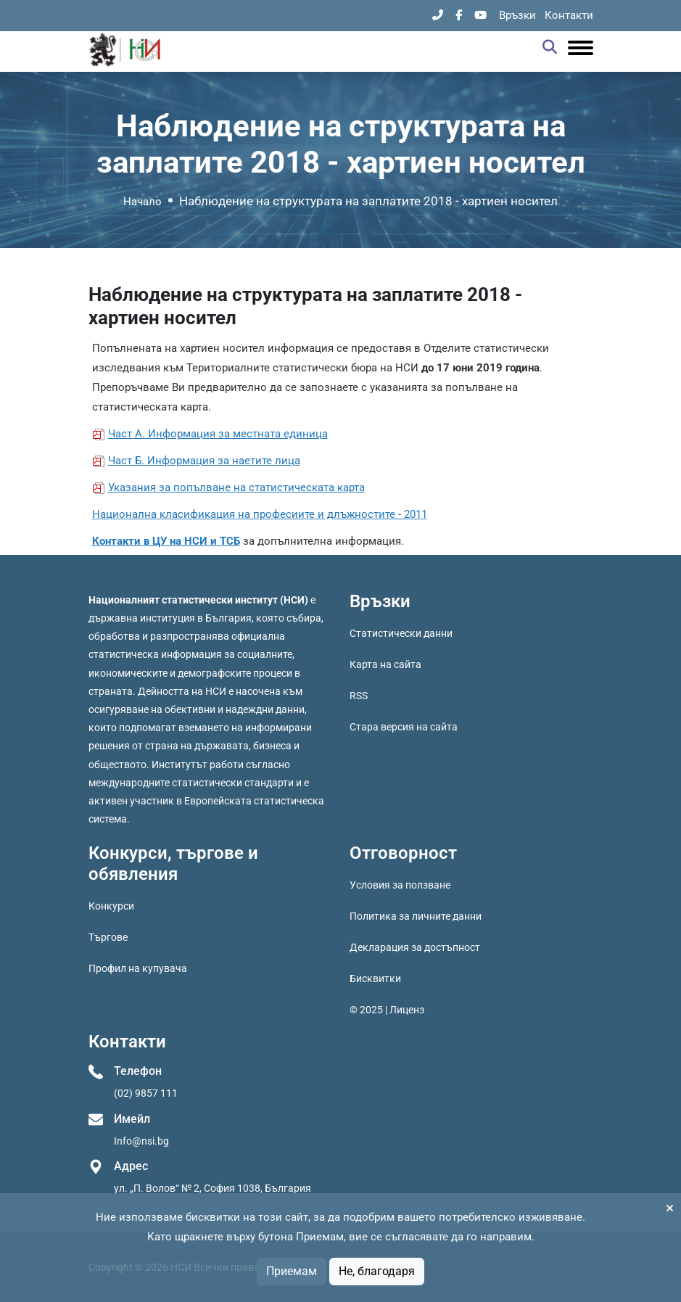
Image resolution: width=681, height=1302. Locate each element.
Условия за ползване (400, 885)
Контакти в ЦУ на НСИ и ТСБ (166, 541)
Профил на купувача (137, 968)
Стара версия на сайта (404, 727)
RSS (359, 695)
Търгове (108, 937)
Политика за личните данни (416, 916)
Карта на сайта (385, 664)
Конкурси (111, 906)
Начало (142, 201)
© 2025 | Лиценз (387, 1009)
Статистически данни (401, 633)
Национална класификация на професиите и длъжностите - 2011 (259, 514)
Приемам (291, 1271)
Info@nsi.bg (141, 1141)
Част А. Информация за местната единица (218, 433)
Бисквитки (375, 978)
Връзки (517, 15)
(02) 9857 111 (146, 1093)
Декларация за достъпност (415, 947)
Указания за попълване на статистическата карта (236, 487)
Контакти (569, 15)
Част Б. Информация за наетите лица (204, 460)
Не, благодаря (377, 1271)
